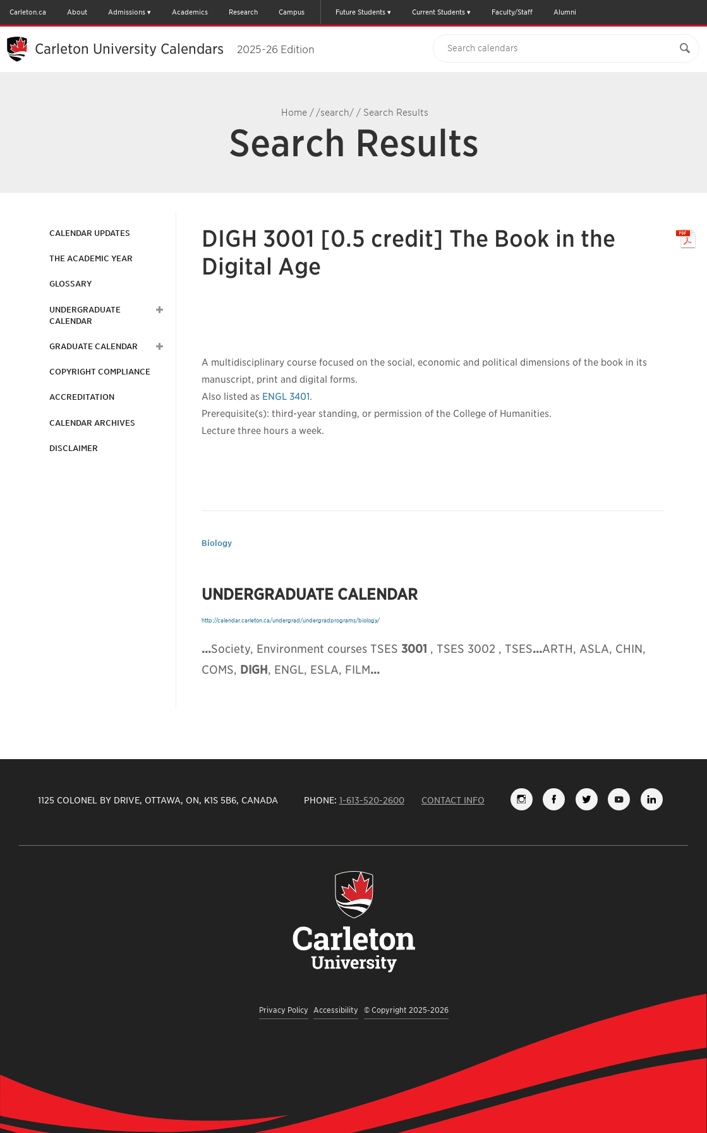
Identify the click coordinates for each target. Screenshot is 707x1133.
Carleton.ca (27, 12)
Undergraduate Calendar (85, 315)
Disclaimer (73, 448)
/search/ (335, 112)
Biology (217, 543)
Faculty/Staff (512, 12)
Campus (292, 12)
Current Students (438, 12)
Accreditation (81, 397)
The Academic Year (91, 258)
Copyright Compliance (99, 371)
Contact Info (453, 800)
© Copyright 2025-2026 (406, 1010)
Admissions (126, 12)
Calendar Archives (92, 423)
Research (243, 12)
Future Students (360, 12)
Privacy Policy (283, 1010)
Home (294, 112)
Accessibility (335, 1010)
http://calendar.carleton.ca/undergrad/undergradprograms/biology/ (291, 620)
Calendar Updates (89, 233)
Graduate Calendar (93, 346)
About (77, 12)
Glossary (70, 283)
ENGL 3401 (286, 396)
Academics (190, 12)
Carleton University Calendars (175, 48)
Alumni (564, 12)
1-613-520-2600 (371, 800)
